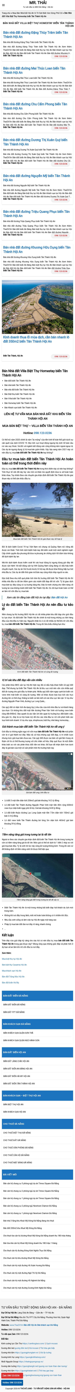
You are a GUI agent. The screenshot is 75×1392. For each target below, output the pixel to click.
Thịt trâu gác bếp (47, 1348)
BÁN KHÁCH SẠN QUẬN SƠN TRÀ (18, 1033)
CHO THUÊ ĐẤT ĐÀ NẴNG (14, 1140)
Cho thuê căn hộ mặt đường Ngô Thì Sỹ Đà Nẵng (24, 1273)
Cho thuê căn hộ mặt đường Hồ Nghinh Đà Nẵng (24, 1280)
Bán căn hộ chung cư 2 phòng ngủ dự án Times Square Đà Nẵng (31, 1191)
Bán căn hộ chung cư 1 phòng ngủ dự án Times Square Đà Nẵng (31, 1198)
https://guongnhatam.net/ (26, 1370)
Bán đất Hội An (59, 597)
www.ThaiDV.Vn (16, 1325)
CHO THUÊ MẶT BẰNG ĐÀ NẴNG (17, 1162)
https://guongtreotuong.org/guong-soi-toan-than (40, 1375)
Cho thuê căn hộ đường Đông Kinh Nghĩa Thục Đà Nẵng (27, 1250)
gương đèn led (21, 1348)
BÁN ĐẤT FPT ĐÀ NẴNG (14, 1012)
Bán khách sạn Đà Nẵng (47, 1325)
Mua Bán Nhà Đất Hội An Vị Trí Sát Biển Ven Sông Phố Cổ (37, 13)
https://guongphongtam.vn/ (27, 1352)
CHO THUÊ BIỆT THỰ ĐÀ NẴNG (17, 1133)
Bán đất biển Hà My (10, 982)
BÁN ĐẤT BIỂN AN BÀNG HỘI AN (17, 1068)
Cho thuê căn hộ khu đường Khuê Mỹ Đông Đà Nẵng (26, 1258)
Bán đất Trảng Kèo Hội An (13, 976)
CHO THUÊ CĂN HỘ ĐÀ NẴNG (16, 1155)
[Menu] (3, 5)
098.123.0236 (60, 56)
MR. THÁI (38, 3)
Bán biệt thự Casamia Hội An (14, 965)
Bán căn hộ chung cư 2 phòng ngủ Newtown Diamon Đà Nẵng (30, 1206)
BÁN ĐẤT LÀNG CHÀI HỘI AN (16, 1061)
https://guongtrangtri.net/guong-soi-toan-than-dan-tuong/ (42, 1366)
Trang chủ (6, 13)
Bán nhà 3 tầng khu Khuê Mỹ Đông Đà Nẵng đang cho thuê (28, 1221)
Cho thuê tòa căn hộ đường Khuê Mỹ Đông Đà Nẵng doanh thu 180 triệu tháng (37, 1235)
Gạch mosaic (52, 1343)
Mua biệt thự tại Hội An (12, 959)
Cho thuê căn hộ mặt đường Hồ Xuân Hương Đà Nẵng (26, 1265)
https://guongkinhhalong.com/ (33, 1357)
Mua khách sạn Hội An (11, 971)
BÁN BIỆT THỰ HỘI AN (13, 1104)
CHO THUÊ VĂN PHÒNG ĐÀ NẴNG (18, 1147)
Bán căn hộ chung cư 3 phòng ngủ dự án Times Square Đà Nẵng (31, 1183)
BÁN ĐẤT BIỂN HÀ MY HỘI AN (16, 1076)
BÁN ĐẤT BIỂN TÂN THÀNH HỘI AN (19, 1083)
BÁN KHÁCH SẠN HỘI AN (14, 1112)
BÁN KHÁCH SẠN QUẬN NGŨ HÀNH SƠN (21, 1040)
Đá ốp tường (45, 1352)
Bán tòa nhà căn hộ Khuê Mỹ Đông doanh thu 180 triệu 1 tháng (30, 1243)
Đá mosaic (34, 1348)
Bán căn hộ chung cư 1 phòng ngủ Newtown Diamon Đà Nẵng (30, 1213)
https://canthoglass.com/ (34, 1343)
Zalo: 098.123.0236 (11, 1375)
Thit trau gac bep (46, 1370)
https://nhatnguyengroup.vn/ (31, 1361)
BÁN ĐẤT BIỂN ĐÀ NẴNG (14, 1004)
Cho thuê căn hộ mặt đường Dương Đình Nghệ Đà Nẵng (27, 1288)
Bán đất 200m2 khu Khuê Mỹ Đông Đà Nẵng (22, 1228)
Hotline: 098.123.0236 (12, 1382)
